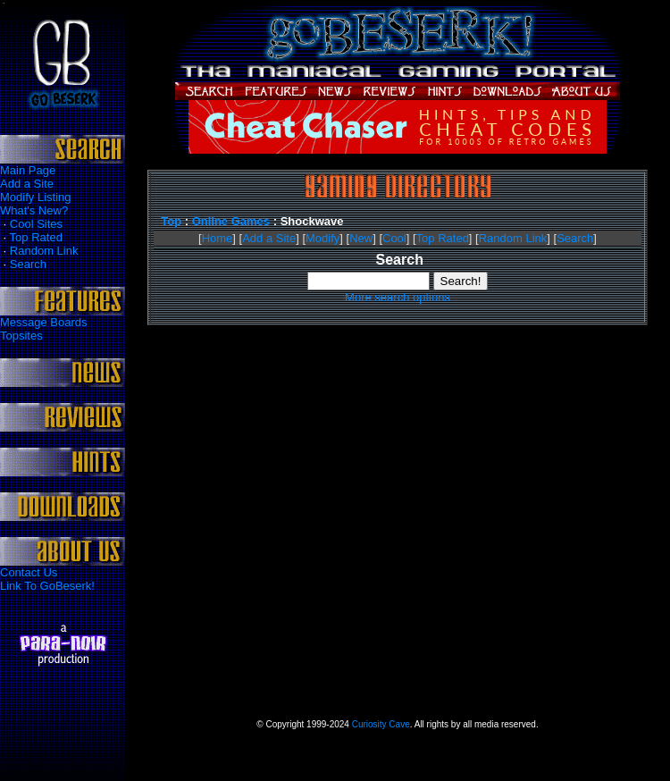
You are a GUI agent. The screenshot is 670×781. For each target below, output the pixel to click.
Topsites (21, 335)
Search (28, 264)
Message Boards (44, 322)
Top (171, 221)
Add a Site (27, 183)
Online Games (231, 221)
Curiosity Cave (381, 724)
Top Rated (36, 237)
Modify (322, 238)
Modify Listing (35, 197)
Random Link (44, 250)
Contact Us (28, 572)
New (361, 238)
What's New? (34, 210)
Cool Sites (36, 224)
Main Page (27, 170)
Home (217, 238)
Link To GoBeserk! (47, 585)
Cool (394, 238)
